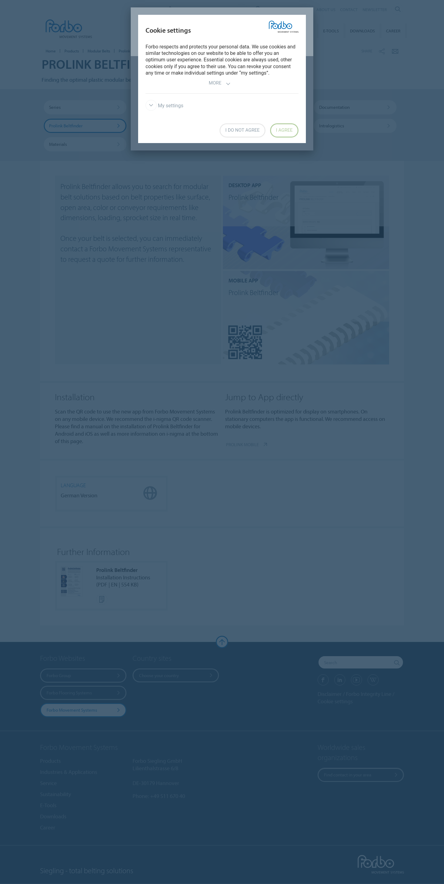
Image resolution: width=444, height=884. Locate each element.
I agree (284, 130)
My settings (164, 106)
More (220, 83)
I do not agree (242, 130)
